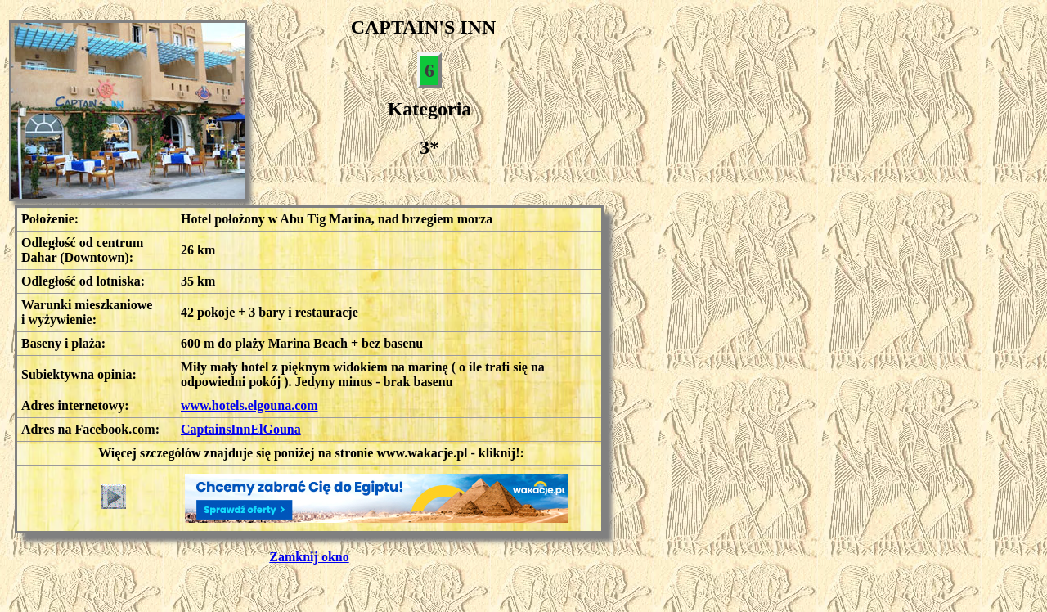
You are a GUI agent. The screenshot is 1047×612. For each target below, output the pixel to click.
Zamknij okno (308, 557)
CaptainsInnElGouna (241, 429)
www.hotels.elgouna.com (249, 405)
